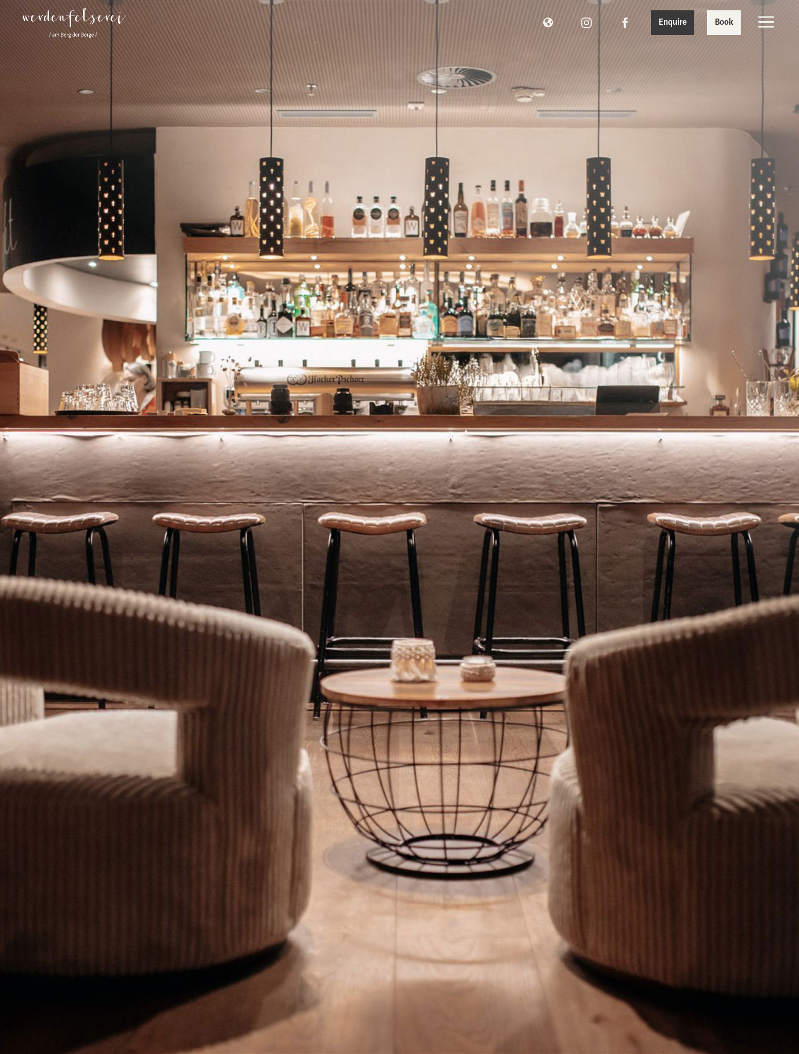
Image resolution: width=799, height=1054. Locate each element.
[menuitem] (74, 22)
